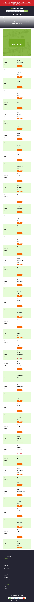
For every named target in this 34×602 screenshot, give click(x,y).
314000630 (19, 258)
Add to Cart (20, 66)
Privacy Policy (6, 565)
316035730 (18, 520)
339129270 (18, 154)
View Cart (5, 588)
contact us (14, 4)
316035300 (18, 112)
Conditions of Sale (7, 567)
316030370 (18, 164)
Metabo (15, 17)
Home (4, 17)
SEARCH (25, 11)
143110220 (18, 217)
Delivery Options (6, 568)
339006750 (19, 91)
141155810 (18, 237)
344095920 (19, 196)
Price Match (6, 577)
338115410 (18, 458)
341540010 (18, 133)
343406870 (18, 290)
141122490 (18, 102)
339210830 (18, 206)
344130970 (18, 531)
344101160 (18, 510)
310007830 (18, 363)
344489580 (18, 500)
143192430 (18, 395)
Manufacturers (10, 17)
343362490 (18, 331)
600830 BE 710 (23, 17)
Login (5, 586)
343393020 (18, 310)
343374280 (18, 279)
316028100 (18, 468)
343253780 (18, 489)
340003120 (18, 144)
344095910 (18, 175)
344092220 (18, 321)
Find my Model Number (8, 581)
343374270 (18, 384)
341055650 (18, 227)
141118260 (18, 405)
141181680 (18, 71)
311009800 (18, 415)
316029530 (18, 248)
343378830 (18, 123)
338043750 (18, 269)
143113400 (18, 352)
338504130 (18, 541)
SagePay (5, 564)
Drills (18, 17)
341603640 (18, 81)
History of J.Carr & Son (7, 574)
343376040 (18, 342)
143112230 (18, 373)
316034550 (18, 479)
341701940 (18, 60)
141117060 (18, 300)
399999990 (19, 447)
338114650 (18, 436)
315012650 (18, 426)
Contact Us (20, 149)
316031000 (18, 185)
